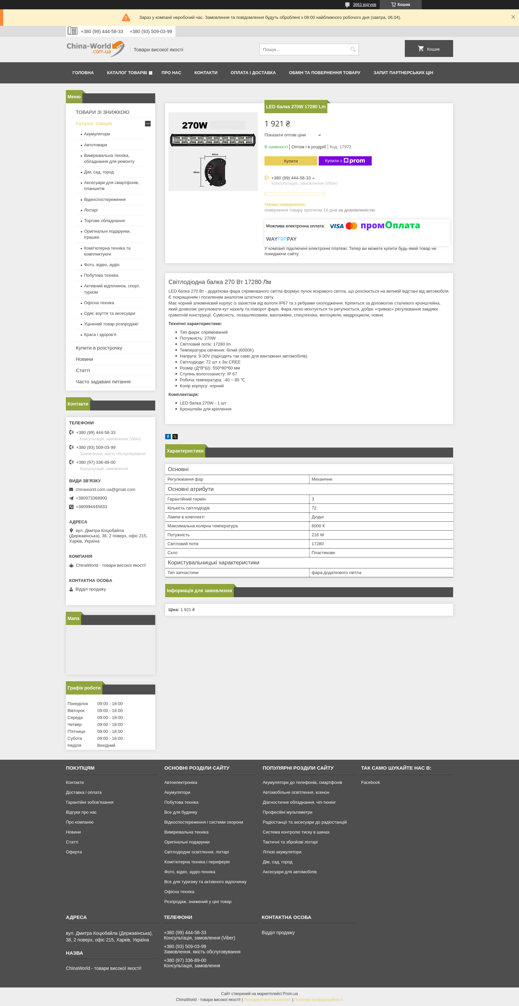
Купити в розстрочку (99, 348)
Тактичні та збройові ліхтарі (290, 841)
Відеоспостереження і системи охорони (203, 822)
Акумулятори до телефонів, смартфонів (302, 782)
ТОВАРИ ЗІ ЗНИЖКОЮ (102, 112)
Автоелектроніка (180, 782)
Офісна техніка (99, 302)
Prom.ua (290, 993)
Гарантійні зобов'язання (90, 802)
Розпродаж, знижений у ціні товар (197, 901)
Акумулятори (97, 133)
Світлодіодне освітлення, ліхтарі (196, 851)
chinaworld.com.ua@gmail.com (105, 489)
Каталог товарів (127, 72)
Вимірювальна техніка (186, 832)
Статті (83, 370)
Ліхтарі (91, 210)
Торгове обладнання (104, 220)
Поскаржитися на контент (267, 999)
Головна (83, 72)
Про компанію (80, 822)
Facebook (370, 782)
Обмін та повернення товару (324, 72)
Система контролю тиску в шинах (296, 832)
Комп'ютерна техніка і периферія (197, 861)
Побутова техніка (101, 275)
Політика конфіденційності (318, 999)
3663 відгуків (364, 4)
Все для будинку (180, 812)
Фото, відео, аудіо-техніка (189, 871)
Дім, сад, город (99, 171)
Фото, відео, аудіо (101, 264)
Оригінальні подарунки (187, 841)
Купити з (345, 161)
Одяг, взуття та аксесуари (109, 313)
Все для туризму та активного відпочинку (205, 881)
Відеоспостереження (105, 199)
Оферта (74, 851)
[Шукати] (353, 49)
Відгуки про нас (81, 812)
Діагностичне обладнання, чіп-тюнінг (299, 802)
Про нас (171, 72)
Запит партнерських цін (403, 72)
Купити (291, 161)
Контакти (206, 72)
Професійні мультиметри (287, 812)
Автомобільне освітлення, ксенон (296, 792)
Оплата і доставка (253, 72)
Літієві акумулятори (282, 851)
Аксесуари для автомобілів (290, 871)
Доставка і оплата (84, 792)
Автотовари (95, 144)
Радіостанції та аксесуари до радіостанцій (305, 822)
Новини (84, 359)
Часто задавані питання (103, 381)
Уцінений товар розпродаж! (111, 323)
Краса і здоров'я (100, 334)
